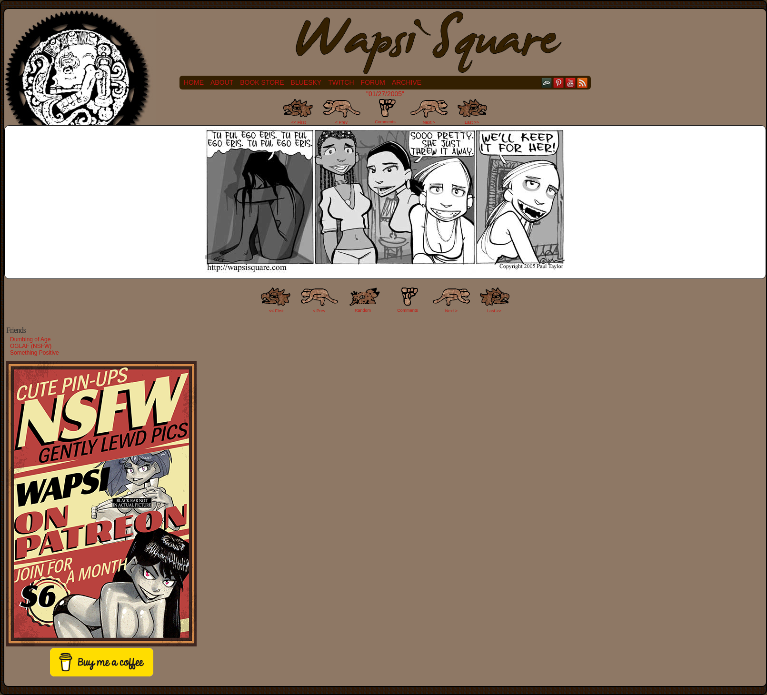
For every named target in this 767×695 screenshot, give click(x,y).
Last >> (472, 122)
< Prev (341, 122)
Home (194, 82)
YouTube (571, 83)
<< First (298, 122)
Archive (406, 82)
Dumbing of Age (30, 339)
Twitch (341, 82)
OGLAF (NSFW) (30, 346)
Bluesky (306, 82)
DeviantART (547, 83)
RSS (582, 83)
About (221, 82)
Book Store (262, 82)
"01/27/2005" (385, 94)
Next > (429, 122)
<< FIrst (276, 310)
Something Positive (34, 352)
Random (363, 310)
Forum (373, 82)
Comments (385, 111)
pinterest (559, 83)
